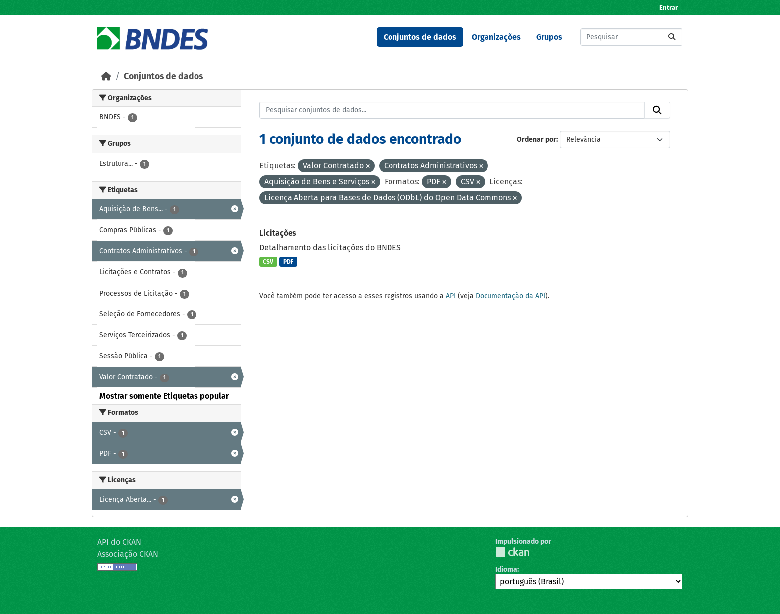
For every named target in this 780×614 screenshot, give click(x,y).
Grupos (549, 37)
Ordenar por (536, 139)
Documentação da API (510, 296)
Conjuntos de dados (420, 37)
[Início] (106, 76)
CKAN (512, 552)
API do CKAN (119, 542)
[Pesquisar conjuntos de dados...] (631, 37)
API (451, 296)
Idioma (506, 569)
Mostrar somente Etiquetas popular (164, 396)
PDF (288, 261)
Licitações (277, 233)
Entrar (668, 7)
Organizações (496, 37)
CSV (268, 261)
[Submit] (672, 37)
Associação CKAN (128, 554)
